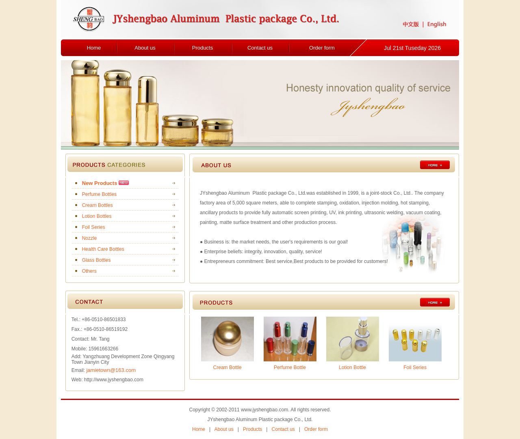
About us (144, 48)
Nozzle (89, 238)
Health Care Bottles (103, 249)
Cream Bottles (97, 205)
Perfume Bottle (290, 367)
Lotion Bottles (97, 216)
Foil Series (93, 227)
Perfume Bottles (99, 194)
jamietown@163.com (111, 370)
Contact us (260, 48)
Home (94, 48)
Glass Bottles (96, 260)
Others (89, 271)
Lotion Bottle (352, 367)
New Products (99, 183)
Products (202, 48)
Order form (322, 48)
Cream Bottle (227, 367)
